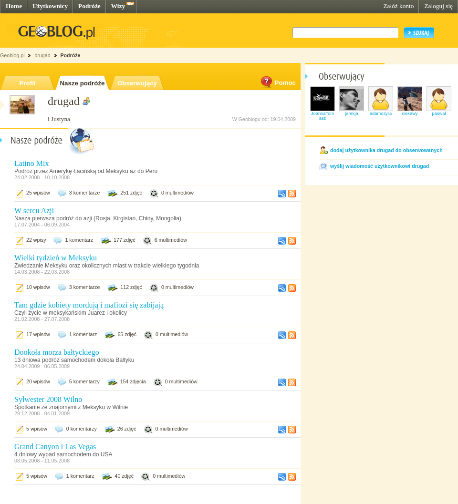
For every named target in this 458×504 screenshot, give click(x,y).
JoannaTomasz (322, 116)
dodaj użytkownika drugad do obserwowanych (386, 150)
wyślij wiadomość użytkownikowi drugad (379, 166)
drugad (42, 55)
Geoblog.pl (12, 55)
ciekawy (409, 113)
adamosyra (381, 113)
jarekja (351, 113)
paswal (439, 113)
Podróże (89, 6)
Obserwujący (137, 83)
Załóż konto (398, 6)
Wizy (118, 6)
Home (14, 6)
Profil (27, 83)
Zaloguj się (438, 6)
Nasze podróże (82, 83)
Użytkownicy (50, 6)
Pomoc (278, 82)
